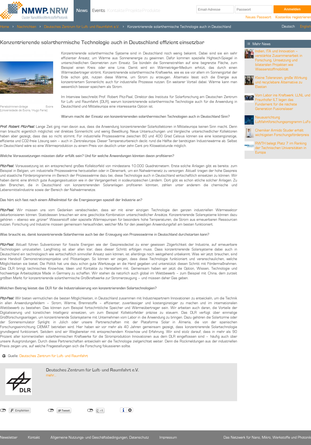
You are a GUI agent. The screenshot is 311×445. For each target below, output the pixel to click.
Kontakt (34, 437)
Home (4, 27)
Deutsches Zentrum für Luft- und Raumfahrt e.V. (81, 27)
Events (98, 10)
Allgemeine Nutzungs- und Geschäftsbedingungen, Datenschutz (100, 437)
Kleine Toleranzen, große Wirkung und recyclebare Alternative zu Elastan (281, 82)
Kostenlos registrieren (293, 17)
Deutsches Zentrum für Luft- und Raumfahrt (53, 356)
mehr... (51, 375)
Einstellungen (130, 410)
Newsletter (8, 437)
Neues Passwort (258, 17)
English (305, 26)
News (82, 10)
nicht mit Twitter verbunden (51, 410)
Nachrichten (26, 27)
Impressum (168, 437)
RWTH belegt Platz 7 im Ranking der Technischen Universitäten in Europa (280, 148)
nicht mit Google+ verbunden (90, 410)
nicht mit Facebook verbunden (3, 410)
